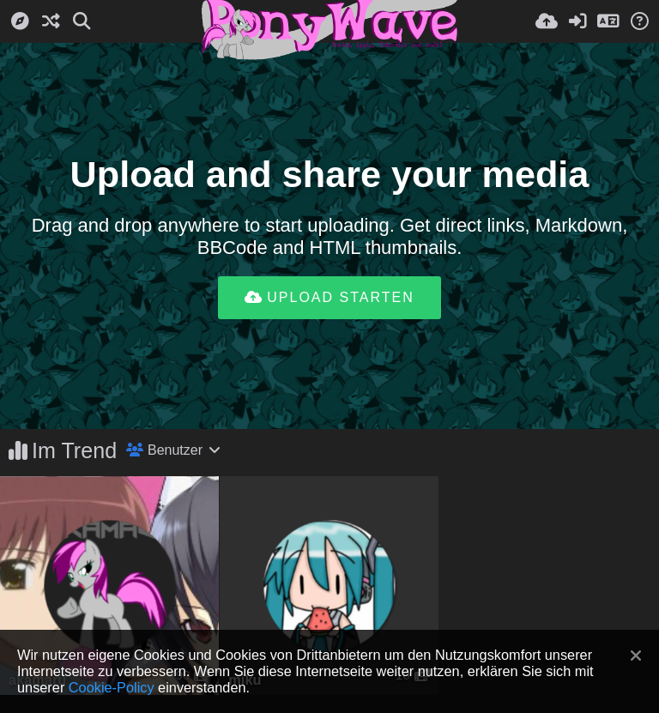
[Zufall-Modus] (50, 21)
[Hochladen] (546, 21)
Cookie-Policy (111, 687)
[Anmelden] (577, 21)
